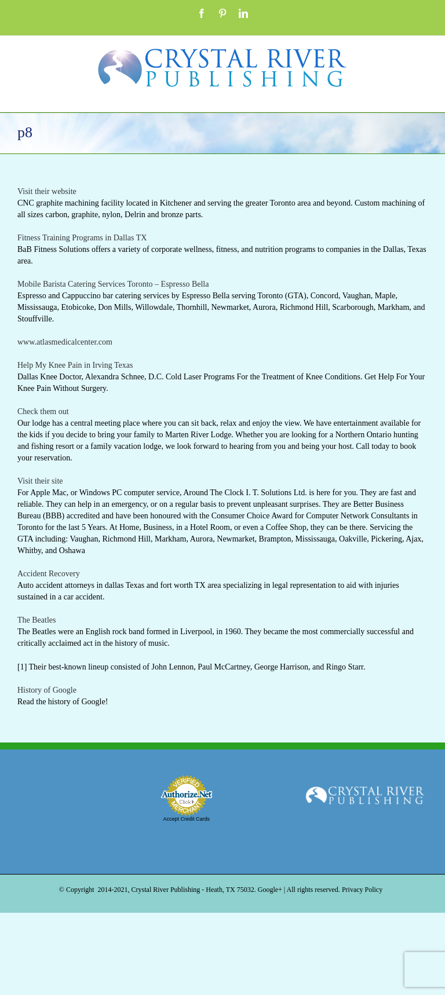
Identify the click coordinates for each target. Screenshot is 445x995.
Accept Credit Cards (186, 819)
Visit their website (46, 191)
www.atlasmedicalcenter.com (64, 342)
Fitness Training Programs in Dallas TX (82, 237)
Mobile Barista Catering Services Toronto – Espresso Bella (113, 284)
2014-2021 (113, 890)
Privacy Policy (362, 890)
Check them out (43, 411)
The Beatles (36, 620)
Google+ (270, 890)
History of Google (46, 690)
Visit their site (40, 481)
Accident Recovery (48, 573)
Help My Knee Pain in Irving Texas (75, 365)
